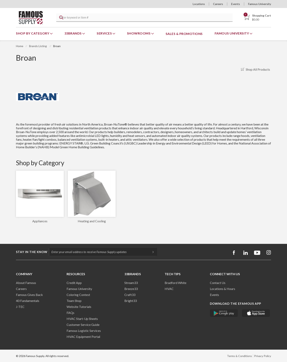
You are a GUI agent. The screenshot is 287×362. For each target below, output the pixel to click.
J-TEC (20, 307)
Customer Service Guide (83, 324)
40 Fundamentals (27, 301)
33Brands (73, 33)
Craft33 (129, 295)
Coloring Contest (78, 295)
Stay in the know (31, 252)
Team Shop (74, 301)
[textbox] (144, 17)
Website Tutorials (79, 307)
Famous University (259, 4)
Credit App (74, 283)
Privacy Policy (262, 356)
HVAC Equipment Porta (83, 336)
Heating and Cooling (92, 221)
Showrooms (139, 33)
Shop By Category (33, 33)
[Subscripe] (151, 252)
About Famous (26, 283)
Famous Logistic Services (84, 330)
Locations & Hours (222, 289)
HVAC (169, 289)
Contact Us (217, 283)
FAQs (70, 313)
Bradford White (175, 283)
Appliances (39, 221)
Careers (218, 4)
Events (235, 4)
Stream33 (131, 283)
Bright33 (130, 301)
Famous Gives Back (29, 295)
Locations (199, 4)
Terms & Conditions (239, 356)
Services (105, 33)
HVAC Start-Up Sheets (82, 318)
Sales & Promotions (184, 34)
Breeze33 (131, 289)
